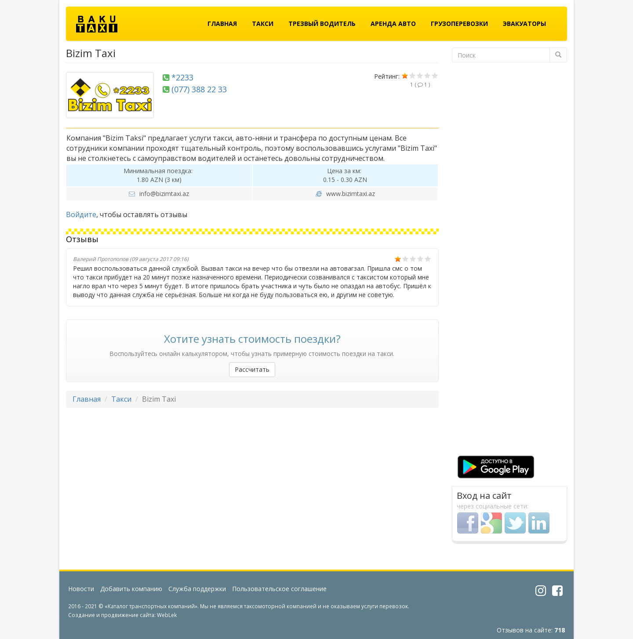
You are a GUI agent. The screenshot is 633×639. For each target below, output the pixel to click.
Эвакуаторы (524, 23)
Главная (222, 23)
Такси (262, 23)
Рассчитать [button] (252, 369)
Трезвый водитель (322, 23)
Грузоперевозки (459, 23)
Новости (81, 589)
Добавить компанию (131, 589)
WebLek (167, 614)
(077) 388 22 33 (199, 89)
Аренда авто (393, 23)
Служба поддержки (197, 589)
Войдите (81, 214)
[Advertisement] (510, 261)
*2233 (182, 77)
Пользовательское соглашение (279, 589)
